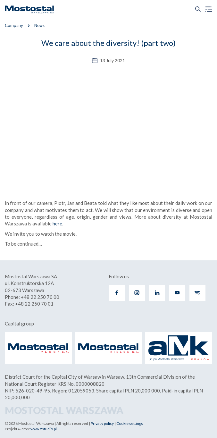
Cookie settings (129, 423)
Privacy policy (102, 423)
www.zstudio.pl (43, 428)
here (57, 223)
